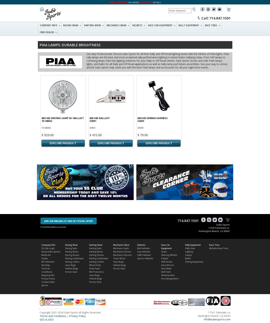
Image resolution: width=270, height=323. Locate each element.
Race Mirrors (167, 265)
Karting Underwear (98, 258)
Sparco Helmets (145, 258)
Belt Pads (166, 271)
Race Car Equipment (160, 25)
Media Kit (46, 255)
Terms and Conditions (53, 316)
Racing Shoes (71, 251)
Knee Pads (94, 268)
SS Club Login (48, 248)
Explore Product (63, 143)
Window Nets (168, 275)
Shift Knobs (166, 261)
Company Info (48, 25)
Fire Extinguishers (170, 278)
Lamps (188, 255)
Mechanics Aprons (122, 255)
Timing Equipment (194, 261)
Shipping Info (47, 275)
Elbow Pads (95, 265)
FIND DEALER (47, 32)
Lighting (189, 251)
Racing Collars (72, 261)
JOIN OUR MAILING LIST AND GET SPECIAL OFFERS (68, 221)
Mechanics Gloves (122, 251)
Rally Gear (190, 248)
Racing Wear (70, 25)
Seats (164, 251)
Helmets (137, 25)
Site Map (45, 265)
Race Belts (166, 268)
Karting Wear (92, 25)
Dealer (44, 258)
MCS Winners (47, 261)
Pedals (164, 258)
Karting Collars (96, 261)
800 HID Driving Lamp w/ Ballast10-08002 (63, 119)
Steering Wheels (169, 255)
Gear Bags (70, 265)
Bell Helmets (143, 248)
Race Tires (211, 25)
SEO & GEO (47, 319)
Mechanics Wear (116, 25)
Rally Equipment (188, 25)
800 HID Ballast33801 (99, 119)
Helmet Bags (71, 268)
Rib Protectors (96, 271)
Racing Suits (71, 248)
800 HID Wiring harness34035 (152, 119)
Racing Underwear (74, 258)
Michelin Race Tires (218, 248)
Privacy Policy (48, 278)
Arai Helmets (143, 251)
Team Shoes (119, 258)
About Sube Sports (50, 251)
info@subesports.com (217, 319)
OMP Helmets (144, 255)
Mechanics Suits (121, 248)
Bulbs (188, 258)
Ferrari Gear (71, 271)
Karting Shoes (96, 251)
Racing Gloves (72, 255)
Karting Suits (95, 248)
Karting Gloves (96, 255)
